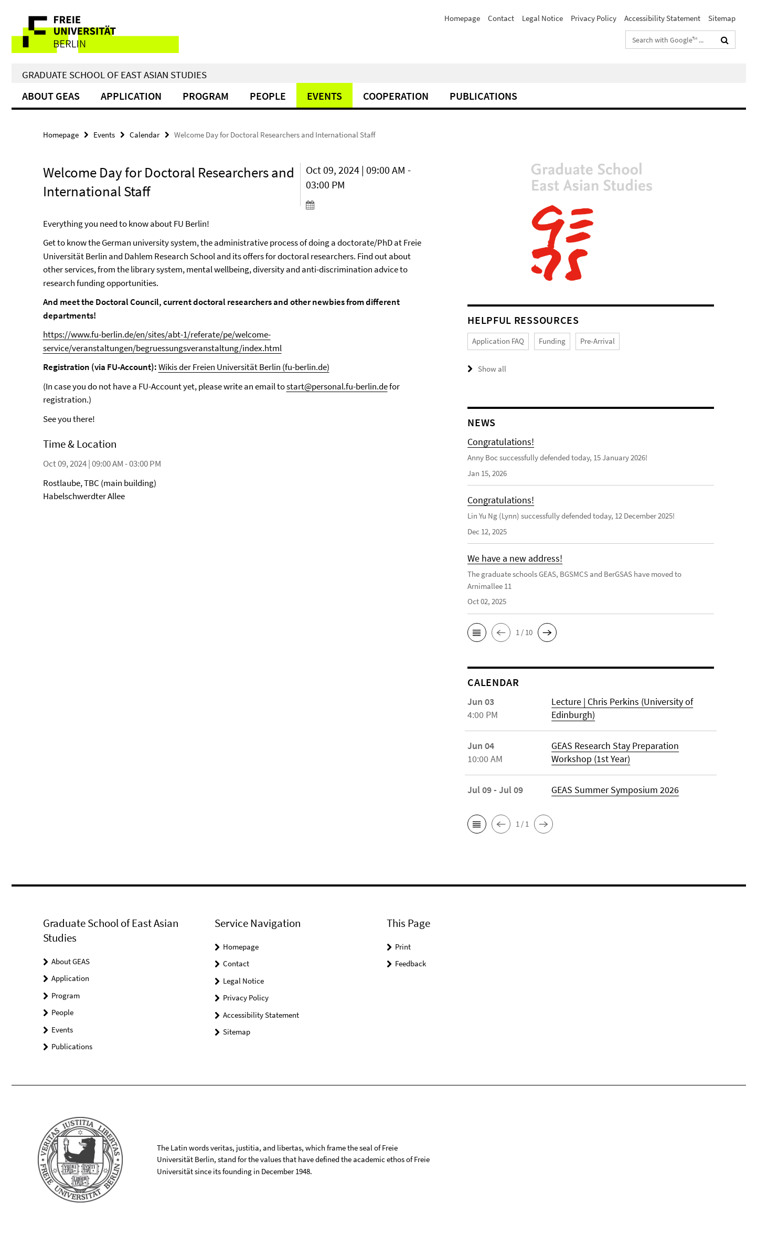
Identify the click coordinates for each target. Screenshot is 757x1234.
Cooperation (396, 95)
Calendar (144, 135)
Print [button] (403, 947)
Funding (552, 341)
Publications (483, 95)
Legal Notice (542, 18)
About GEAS (51, 95)
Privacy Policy (593, 18)
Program (206, 95)
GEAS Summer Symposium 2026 (615, 790)
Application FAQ (498, 341)
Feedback (410, 963)
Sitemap (721, 18)
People (268, 95)
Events (324, 95)
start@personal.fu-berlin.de (337, 386)
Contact (501, 18)
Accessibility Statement (662, 18)
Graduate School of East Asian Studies (114, 74)
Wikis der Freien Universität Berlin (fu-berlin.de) (243, 367)
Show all (492, 369)
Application (131, 95)
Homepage (462, 18)
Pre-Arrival (597, 341)
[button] (476, 632)
